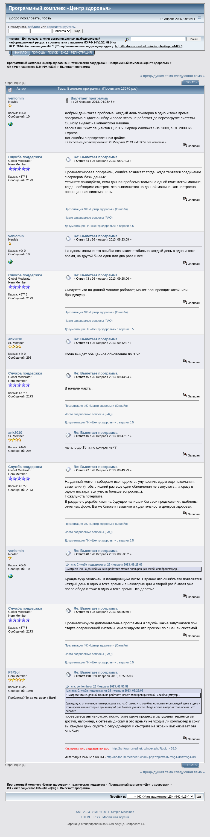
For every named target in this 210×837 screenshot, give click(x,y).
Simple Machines (122, 811)
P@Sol (13, 672)
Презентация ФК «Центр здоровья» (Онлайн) (96, 209)
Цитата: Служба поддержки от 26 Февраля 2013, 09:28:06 (104, 564)
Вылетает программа (89, 98)
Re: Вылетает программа (95, 157)
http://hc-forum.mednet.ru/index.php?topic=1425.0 (148, 46)
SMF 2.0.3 (83, 811)
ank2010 (15, 339)
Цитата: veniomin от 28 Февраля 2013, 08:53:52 (97, 686)
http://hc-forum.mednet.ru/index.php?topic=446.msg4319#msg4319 (151, 757)
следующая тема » (189, 76)
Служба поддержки (25, 157)
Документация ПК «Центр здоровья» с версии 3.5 (99, 225)
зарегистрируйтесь (61, 26)
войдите (34, 26)
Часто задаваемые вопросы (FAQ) (89, 217)
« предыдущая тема (156, 76)
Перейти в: (118, 796)
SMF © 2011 (100, 811)
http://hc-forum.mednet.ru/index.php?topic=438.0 (144, 748)
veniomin (16, 98)
